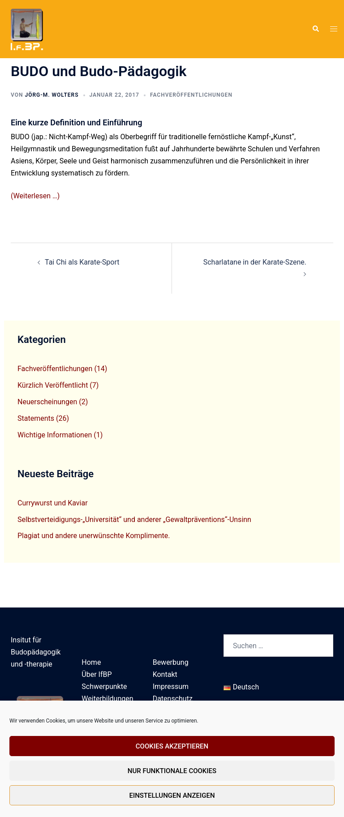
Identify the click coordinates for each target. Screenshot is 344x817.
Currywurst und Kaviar (52, 503)
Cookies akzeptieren (172, 746)
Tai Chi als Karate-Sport (82, 262)
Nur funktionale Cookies (172, 771)
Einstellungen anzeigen (172, 795)
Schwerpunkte (104, 686)
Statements (35, 418)
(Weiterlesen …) (35, 196)
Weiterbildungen (107, 698)
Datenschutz (173, 698)
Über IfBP (97, 674)
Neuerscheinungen (47, 402)
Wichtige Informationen (54, 435)
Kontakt (165, 674)
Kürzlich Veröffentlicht (52, 385)
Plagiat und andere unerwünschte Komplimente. (93, 535)
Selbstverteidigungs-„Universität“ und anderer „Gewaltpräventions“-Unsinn (134, 519)
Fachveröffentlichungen (191, 95)
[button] (315, 29)
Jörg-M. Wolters (51, 95)
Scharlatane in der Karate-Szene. (254, 262)
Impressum (171, 686)
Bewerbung (171, 662)
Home (91, 662)
